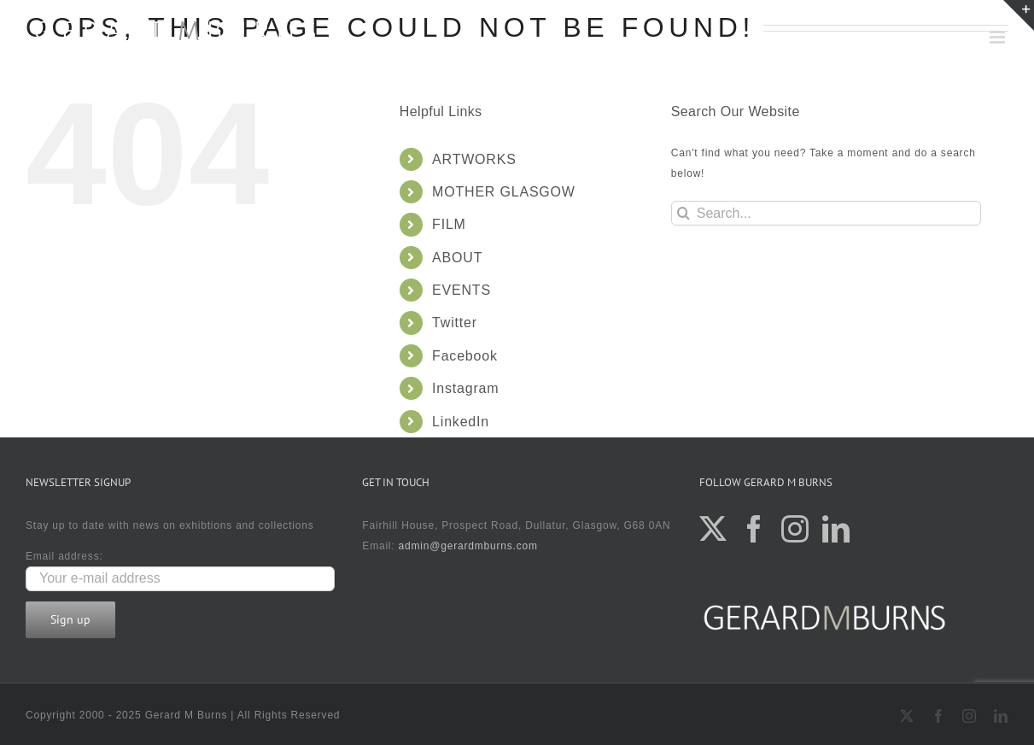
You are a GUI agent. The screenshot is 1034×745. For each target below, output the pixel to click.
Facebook (465, 356)
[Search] (683, 213)
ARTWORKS (474, 159)
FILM (449, 224)
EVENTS (461, 290)
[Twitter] (713, 529)
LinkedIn (460, 421)
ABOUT (457, 257)
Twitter (454, 322)
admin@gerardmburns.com (468, 546)
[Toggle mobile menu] (999, 37)
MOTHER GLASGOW (503, 192)
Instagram (465, 388)
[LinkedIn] (836, 529)
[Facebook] (754, 529)
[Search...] (826, 213)
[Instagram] (795, 529)
